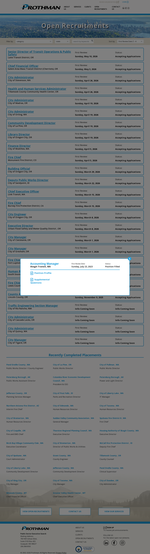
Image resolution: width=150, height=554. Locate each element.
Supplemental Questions (40, 281)
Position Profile (40, 273)
